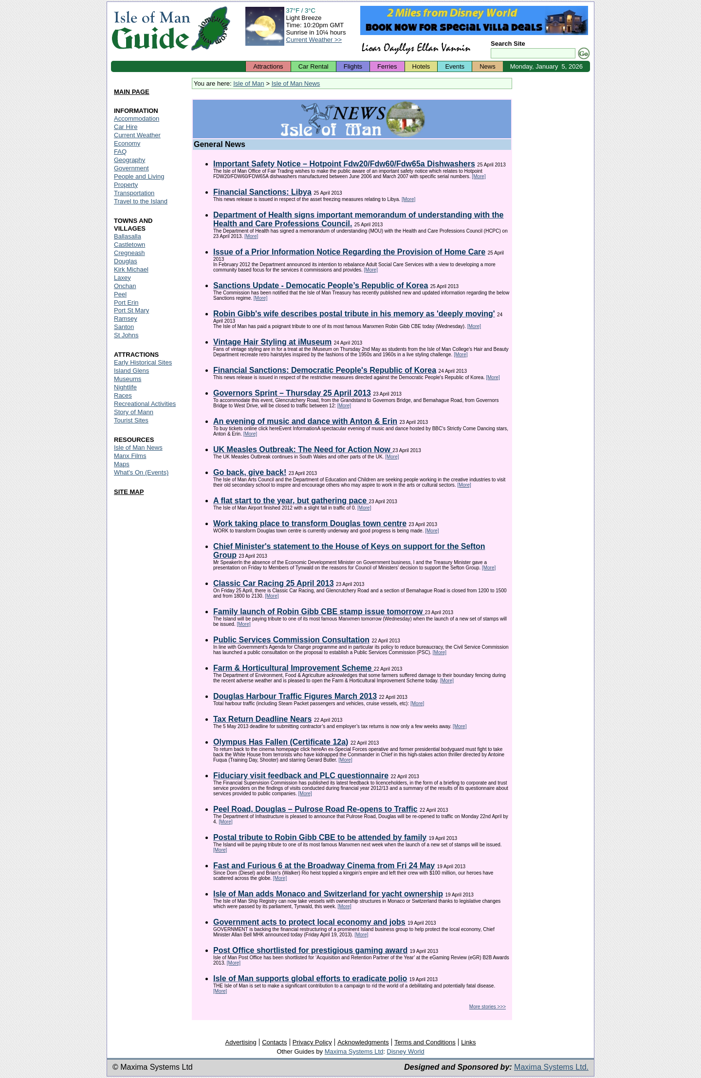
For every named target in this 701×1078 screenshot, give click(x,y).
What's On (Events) (141, 472)
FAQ (120, 151)
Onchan (125, 286)
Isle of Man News (296, 83)
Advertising (240, 1042)
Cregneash (129, 252)
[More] (478, 176)
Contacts (274, 1042)
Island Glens (131, 370)
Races (123, 395)
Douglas (125, 261)
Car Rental (313, 66)
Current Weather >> (314, 39)
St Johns (126, 335)
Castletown (129, 244)
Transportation (134, 193)
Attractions (268, 66)
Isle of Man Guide (150, 28)
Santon (124, 326)
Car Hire (125, 126)
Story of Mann (133, 412)
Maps (121, 464)
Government (131, 168)
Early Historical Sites (143, 362)
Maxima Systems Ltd (354, 1051)
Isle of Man (248, 83)
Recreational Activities (145, 403)
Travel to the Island (140, 201)
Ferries (387, 66)
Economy (127, 143)
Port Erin (126, 302)
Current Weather (137, 135)
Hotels (421, 66)
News (488, 66)
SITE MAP (129, 491)
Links (468, 1042)
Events (454, 66)
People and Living (139, 176)
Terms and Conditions (425, 1042)
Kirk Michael (131, 269)
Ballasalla (127, 236)
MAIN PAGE (131, 91)
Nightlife (125, 387)
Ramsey (125, 318)
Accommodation (136, 118)
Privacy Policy (312, 1042)
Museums (127, 379)
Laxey (122, 277)
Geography (129, 160)
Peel (120, 294)
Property (126, 184)
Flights (353, 66)
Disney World (405, 1051)
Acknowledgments (363, 1042)
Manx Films (130, 455)
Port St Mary (131, 310)
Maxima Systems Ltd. (551, 1067)
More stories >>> (487, 1006)
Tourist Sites (131, 420)
